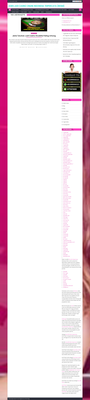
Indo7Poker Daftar (67, 192)
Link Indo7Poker (66, 187)
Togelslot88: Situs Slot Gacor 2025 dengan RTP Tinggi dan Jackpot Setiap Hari (72, 34)
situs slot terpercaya (73, 259)
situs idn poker (66, 209)
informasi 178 (66, 220)
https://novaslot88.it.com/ (69, 242)
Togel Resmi (65, 148)
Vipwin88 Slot (66, 140)
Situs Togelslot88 (66, 135)
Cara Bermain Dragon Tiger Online (59, 9)
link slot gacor (66, 168)
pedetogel (65, 243)
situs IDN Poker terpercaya (71, 334)
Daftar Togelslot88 (67, 134)
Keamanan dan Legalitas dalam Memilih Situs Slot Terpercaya (72, 50)
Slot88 (64, 232)
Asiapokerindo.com (67, 20)
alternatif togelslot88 (67, 154)
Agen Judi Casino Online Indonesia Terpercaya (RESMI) (36, 6)
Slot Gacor (65, 143)
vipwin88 (65, 157)
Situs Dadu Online (77, 349)
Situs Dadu (65, 204)
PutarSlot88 (65, 195)
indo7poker (65, 146)
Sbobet (64, 282)
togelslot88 (65, 137)
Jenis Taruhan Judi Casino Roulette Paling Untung (34, 36)
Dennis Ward (32, 47)
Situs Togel (65, 273)
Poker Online (36, 12)
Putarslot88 (65, 229)
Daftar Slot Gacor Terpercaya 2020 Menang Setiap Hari (70, 39)
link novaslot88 (66, 226)
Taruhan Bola (49, 12)
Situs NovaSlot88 (66, 174)
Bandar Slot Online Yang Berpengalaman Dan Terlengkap (72, 55)
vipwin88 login (66, 251)
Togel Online (24, 12)
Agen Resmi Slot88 (67, 196)
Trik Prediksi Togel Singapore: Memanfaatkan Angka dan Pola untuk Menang (71, 44)
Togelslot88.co (66, 138)
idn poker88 (65, 185)
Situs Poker (65, 189)
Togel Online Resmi (67, 170)
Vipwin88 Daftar (66, 256)
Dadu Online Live (66, 203)
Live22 (72, 305)
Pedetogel (65, 217)
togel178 (65, 179)
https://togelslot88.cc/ (68, 164)
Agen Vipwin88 (66, 142)
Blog (30, 12)
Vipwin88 (65, 151)
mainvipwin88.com (67, 153)
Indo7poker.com (66, 22)
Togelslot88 (65, 132)
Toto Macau (65, 173)
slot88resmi (65, 287)
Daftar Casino (15, 9)
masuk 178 (65, 218)
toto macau (65, 228)
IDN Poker (65, 184)
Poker (64, 212)
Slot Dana (65, 239)
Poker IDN (65, 214)
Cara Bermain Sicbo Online (27, 9)
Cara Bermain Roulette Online (42, 9)
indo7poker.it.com (67, 201)
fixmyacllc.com (66, 167)
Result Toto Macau (67, 207)
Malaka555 (65, 254)
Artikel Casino (15, 12)
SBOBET (64, 246)
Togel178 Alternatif (67, 240)
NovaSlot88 (65, 176)
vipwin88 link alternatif (68, 285)
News (42, 12)
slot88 (64, 237)
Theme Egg (27, 398)
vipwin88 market (66, 159)
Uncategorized (66, 124)
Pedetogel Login (66, 171)
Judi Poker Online (66, 210)
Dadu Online (65, 206)
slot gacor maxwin (67, 279)
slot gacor (65, 114)
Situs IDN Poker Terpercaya (67, 326)
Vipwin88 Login (66, 215)
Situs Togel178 (66, 149)
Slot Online (71, 9)
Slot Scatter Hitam (67, 198)
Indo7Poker (65, 193)
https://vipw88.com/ (67, 160)
